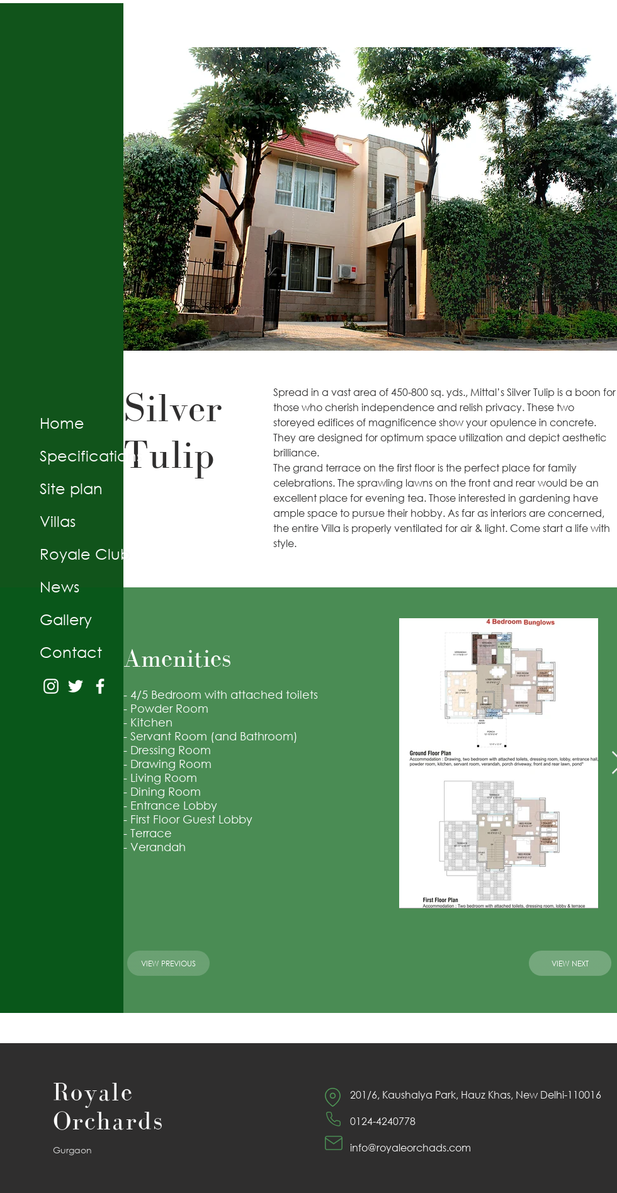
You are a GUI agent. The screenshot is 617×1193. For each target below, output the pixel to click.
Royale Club (85, 553)
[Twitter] (75, 686)
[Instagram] (51, 686)
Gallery (66, 618)
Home (62, 422)
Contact (71, 651)
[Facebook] (100, 686)
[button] (370, 199)
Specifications (91, 455)
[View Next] (570, 963)
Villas (58, 520)
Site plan (71, 487)
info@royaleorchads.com (410, 1147)
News (59, 586)
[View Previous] (168, 963)
